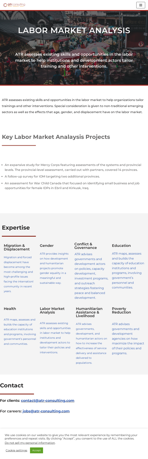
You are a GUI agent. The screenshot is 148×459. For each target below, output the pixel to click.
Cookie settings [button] (16, 450)
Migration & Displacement (17, 247)
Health (10, 309)
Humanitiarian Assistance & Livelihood (89, 312)
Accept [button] (36, 450)
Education (121, 245)
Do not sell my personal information (30, 443)
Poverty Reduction (121, 310)
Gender (47, 245)
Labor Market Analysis (52, 310)
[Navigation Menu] (140, 5)
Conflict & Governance (85, 246)
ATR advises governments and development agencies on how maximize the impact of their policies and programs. (128, 338)
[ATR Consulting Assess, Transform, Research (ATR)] (14, 5)
